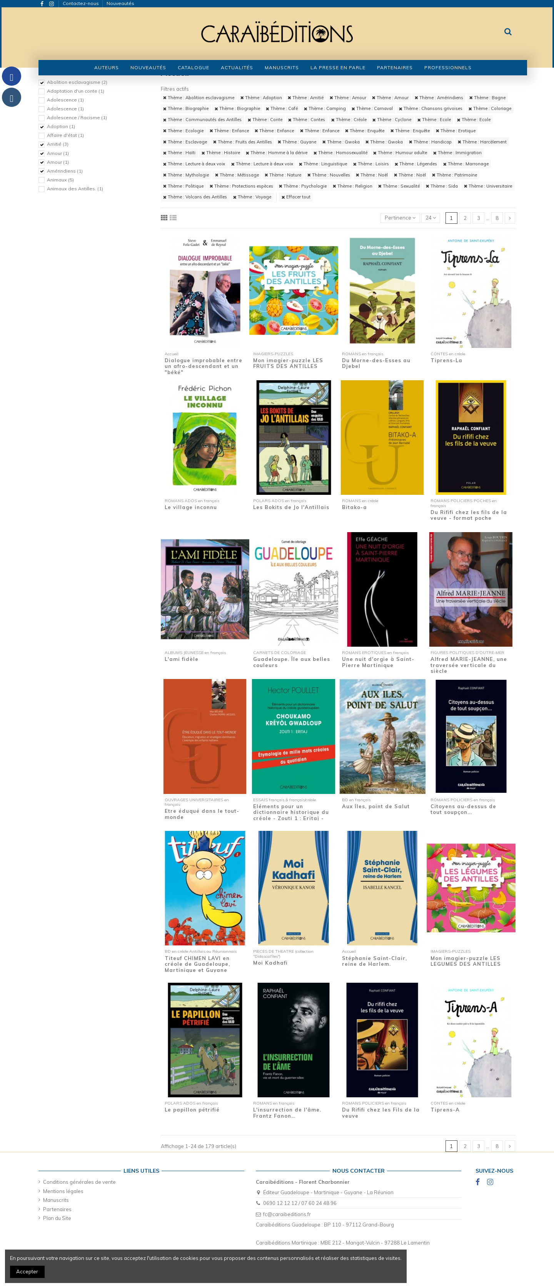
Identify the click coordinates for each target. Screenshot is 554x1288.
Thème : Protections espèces (241, 186)
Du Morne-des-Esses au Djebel (376, 363)
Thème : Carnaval (372, 108)
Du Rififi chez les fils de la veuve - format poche (469, 515)
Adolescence (65, 100)
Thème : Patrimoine (454, 175)
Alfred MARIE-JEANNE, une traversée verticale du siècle (469, 665)
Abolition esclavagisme (77, 82)
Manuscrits (56, 1200)
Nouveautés (120, 3)
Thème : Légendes (416, 163)
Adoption (61, 126)
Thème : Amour (348, 97)
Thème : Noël (372, 175)
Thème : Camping (325, 108)
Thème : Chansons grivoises (430, 108)
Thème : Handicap (430, 142)
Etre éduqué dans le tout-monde (202, 814)
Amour (58, 153)
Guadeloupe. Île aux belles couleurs (291, 662)
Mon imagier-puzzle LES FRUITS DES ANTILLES (288, 363)
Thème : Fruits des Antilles (242, 142)
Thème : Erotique (456, 130)
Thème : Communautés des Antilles (202, 119)
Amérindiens (65, 171)
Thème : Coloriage (490, 108)
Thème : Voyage (252, 197)
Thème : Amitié (306, 97)
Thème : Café (282, 108)
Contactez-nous (81, 3)
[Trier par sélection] (400, 218)
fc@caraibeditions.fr (287, 1214)
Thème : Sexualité (399, 186)
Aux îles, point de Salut (376, 806)
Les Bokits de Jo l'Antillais (291, 507)
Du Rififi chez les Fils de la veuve (381, 1113)
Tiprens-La (446, 360)
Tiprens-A (445, 1110)
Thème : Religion (352, 186)
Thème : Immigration (457, 152)
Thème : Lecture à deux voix (194, 163)
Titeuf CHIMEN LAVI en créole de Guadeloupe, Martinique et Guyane (197, 964)
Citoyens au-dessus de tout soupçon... (463, 809)
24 (431, 218)
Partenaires (57, 1209)
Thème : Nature (283, 175)
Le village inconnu (191, 507)
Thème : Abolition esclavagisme (198, 97)
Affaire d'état (65, 135)
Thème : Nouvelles (328, 175)
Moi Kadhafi (270, 963)
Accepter (27, 1271)
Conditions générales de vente (79, 1182)
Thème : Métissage (237, 175)
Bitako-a (354, 507)
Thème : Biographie (186, 108)
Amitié (57, 144)
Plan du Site (57, 1218)
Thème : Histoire (221, 152)
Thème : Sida (442, 186)
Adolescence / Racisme (77, 117)
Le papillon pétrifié (192, 1110)
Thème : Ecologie (183, 130)
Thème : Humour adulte (400, 152)
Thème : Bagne (487, 97)
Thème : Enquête (364, 130)
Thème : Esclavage (185, 142)
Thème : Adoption (261, 97)
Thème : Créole (349, 119)
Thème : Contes (306, 119)
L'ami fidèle (182, 659)
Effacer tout (296, 197)
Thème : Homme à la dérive (276, 152)
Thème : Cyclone (391, 119)
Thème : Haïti (179, 152)
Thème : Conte (265, 119)
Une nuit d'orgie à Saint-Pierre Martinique (378, 662)
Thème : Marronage (466, 163)
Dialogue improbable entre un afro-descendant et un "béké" (203, 366)
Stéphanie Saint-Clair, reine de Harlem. (374, 961)
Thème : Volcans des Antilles (195, 197)
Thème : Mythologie (186, 175)
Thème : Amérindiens (439, 97)
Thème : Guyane (297, 142)
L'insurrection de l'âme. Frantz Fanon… (287, 1113)
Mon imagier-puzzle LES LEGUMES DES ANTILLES (466, 961)
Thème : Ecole (434, 119)
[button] (193, 67)
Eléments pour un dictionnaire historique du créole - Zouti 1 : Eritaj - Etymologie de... (291, 815)
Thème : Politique (183, 186)
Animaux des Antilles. (75, 188)
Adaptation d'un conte (75, 91)
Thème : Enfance (229, 130)
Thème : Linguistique (323, 163)
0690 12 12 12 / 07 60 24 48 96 (300, 1203)
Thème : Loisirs (371, 163)
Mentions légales (63, 1191)
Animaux (60, 180)
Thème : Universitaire (488, 186)
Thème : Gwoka (341, 142)
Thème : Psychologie (303, 186)
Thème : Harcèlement (482, 142)
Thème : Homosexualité (340, 152)
